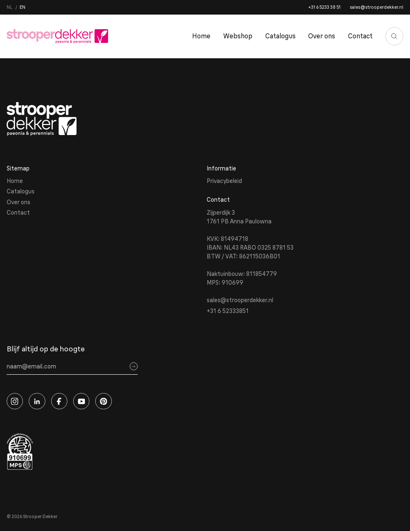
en (22, 7)
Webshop (237, 36)
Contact (360, 36)
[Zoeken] (394, 36)
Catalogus (280, 36)
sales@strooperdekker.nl (376, 7)
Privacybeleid (224, 181)
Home (201, 36)
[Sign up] (134, 367)
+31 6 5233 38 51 (324, 7)
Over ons (321, 36)
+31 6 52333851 (228, 311)
